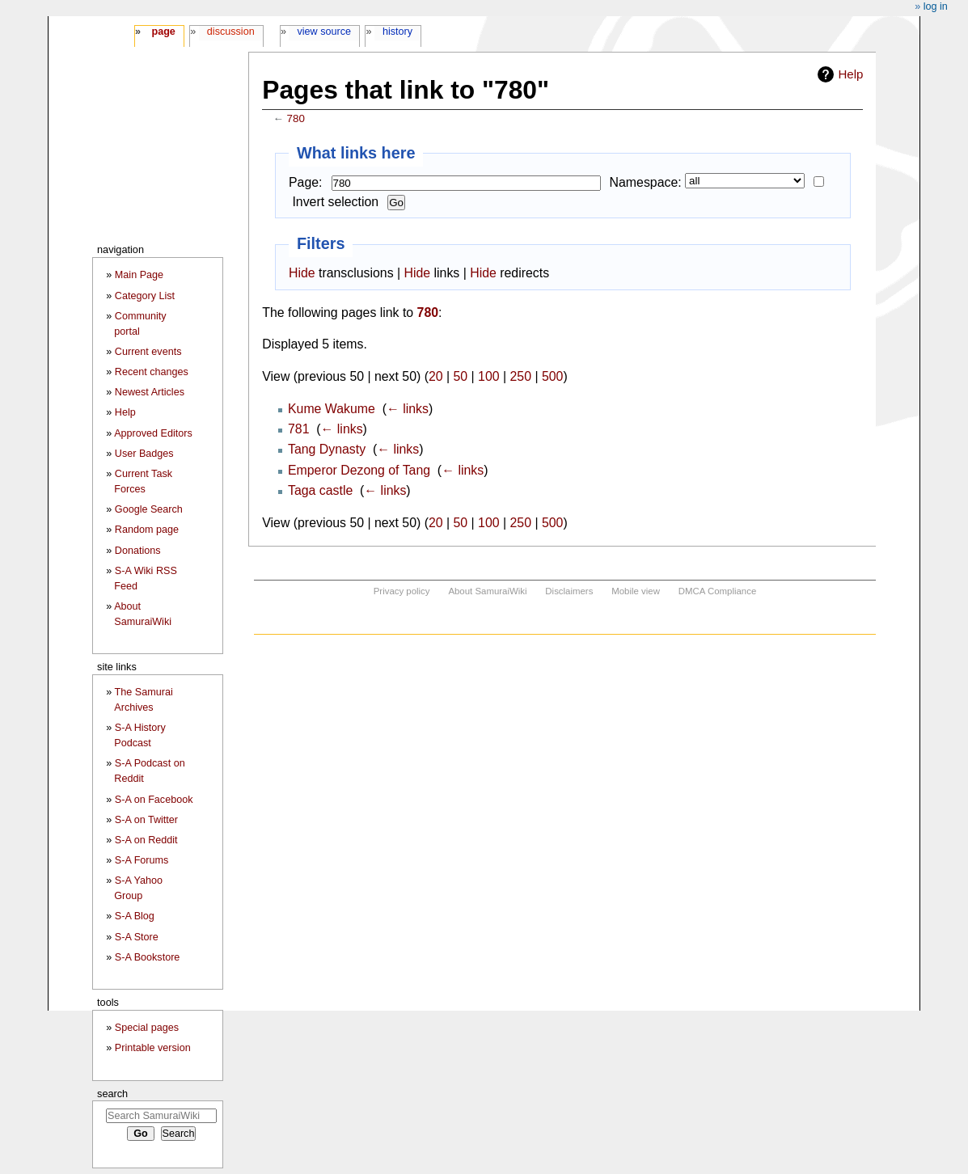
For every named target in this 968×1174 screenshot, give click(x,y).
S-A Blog (134, 916)
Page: (305, 182)
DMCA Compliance (717, 591)
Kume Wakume (331, 409)
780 (296, 118)
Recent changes (151, 372)
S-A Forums (141, 860)
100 (488, 376)
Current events (148, 351)
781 (298, 429)
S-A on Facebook (154, 799)
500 (552, 376)
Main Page (139, 275)
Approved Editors (153, 433)
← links (408, 409)
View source (325, 31)
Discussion (231, 31)
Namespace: (646, 182)
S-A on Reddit (146, 840)
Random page (147, 529)
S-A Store (137, 937)
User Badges (144, 453)
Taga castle (320, 490)
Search (112, 1093)
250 (520, 376)
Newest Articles (149, 392)
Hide (302, 273)
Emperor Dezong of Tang (359, 470)
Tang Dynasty (327, 449)
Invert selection (335, 202)
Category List (145, 296)
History (397, 31)
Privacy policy (402, 591)
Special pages (147, 1027)
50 (461, 376)
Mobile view (635, 591)
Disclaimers (569, 591)
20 (436, 376)
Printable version (153, 1048)
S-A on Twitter (146, 820)
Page (163, 31)
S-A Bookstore (147, 957)
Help (850, 74)
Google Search (149, 509)
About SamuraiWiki (487, 591)
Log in (936, 6)
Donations (138, 550)
